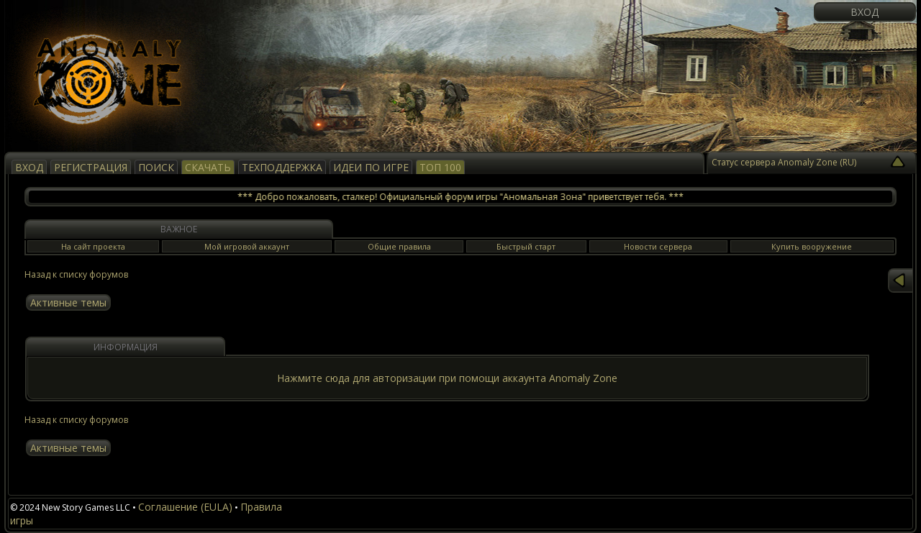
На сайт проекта (93, 246)
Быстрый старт (525, 246)
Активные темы (68, 302)
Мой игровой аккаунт (246, 246)
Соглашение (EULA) (185, 507)
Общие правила (399, 246)
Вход (864, 12)
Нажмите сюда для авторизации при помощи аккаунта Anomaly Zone (447, 378)
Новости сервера (658, 246)
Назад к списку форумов (76, 274)
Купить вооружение (811, 246)
